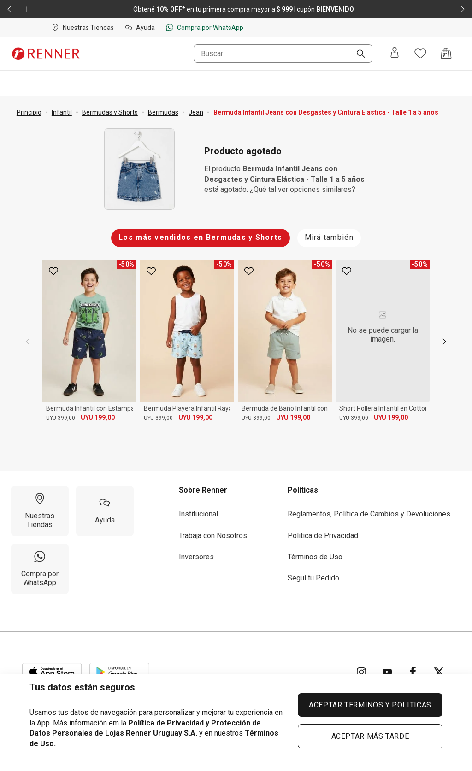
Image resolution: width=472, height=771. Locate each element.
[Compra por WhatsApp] (40, 569)
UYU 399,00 (60, 418)
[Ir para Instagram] (361, 672)
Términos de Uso (315, 556)
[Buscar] (357, 54)
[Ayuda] (105, 511)
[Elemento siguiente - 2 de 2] (463, 9)
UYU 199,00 (98, 417)
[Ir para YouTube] (387, 672)
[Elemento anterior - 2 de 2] (9, 9)
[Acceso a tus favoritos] (420, 53)
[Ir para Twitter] (439, 672)
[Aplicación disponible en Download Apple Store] (52, 672)
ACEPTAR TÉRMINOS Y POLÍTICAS (370, 705)
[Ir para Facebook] (413, 672)
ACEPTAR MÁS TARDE (370, 736)
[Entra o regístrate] (394, 53)
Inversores (196, 556)
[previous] (28, 341)
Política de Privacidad (323, 535)
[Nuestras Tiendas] (40, 511)
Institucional (198, 514)
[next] (444, 341)
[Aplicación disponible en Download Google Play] (119, 672)
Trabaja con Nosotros (213, 535)
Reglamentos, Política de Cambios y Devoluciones (369, 514)
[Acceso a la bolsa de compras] (446, 53)
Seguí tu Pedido (313, 578)
